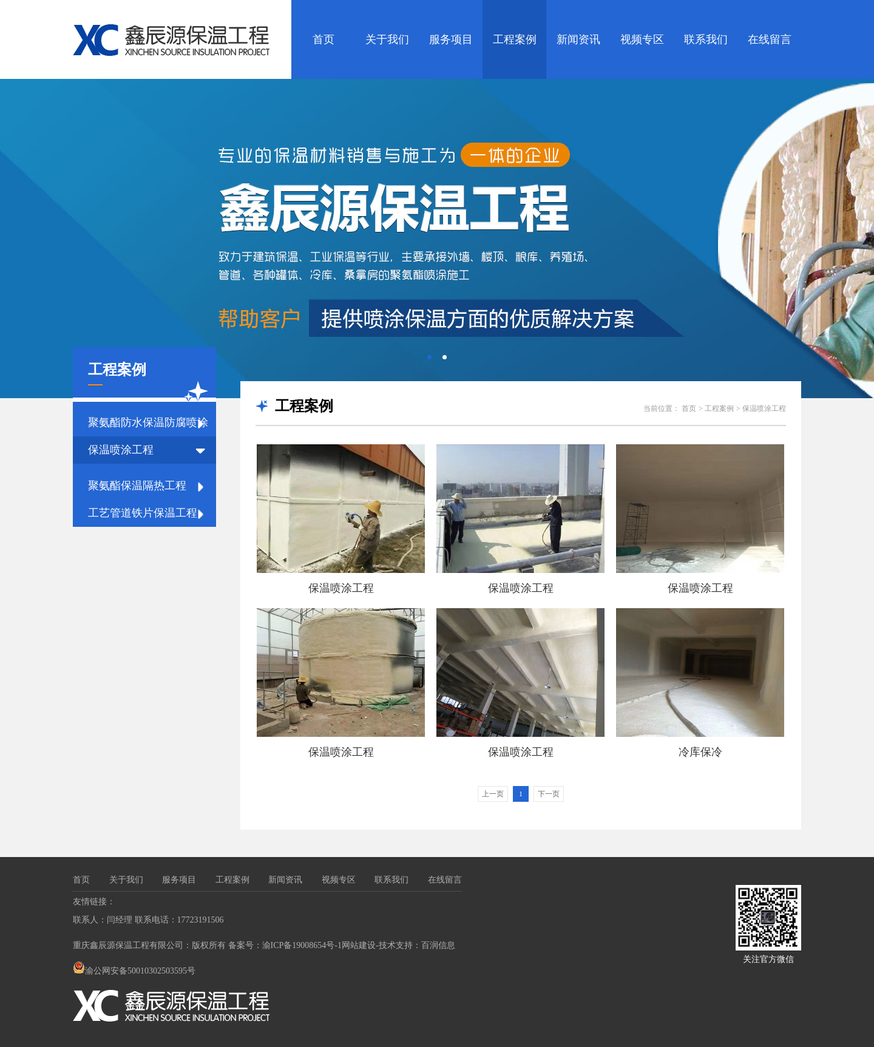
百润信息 (438, 945)
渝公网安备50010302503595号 (134, 970)
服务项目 (451, 39)
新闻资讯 (578, 39)
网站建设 (359, 945)
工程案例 (515, 39)
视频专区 (642, 39)
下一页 (549, 794)
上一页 (493, 794)
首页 (323, 39)
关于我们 (387, 39)
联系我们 (706, 39)
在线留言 (769, 39)
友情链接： (94, 901)
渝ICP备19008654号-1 (302, 945)
